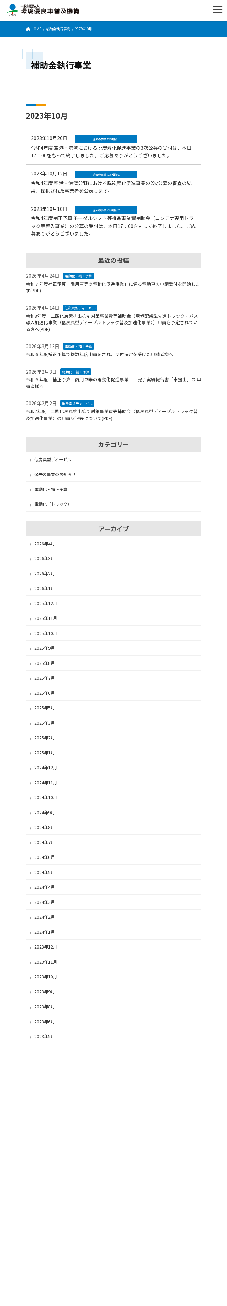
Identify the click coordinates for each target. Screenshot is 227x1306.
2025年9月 (44, 648)
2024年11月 (45, 783)
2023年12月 (45, 947)
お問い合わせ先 (113, 1202)
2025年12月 (45, 603)
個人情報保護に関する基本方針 (55, 1091)
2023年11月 (45, 962)
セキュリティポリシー (46, 1079)
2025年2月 (44, 738)
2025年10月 (45, 633)
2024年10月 (45, 797)
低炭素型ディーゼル (80, 307)
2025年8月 (44, 663)
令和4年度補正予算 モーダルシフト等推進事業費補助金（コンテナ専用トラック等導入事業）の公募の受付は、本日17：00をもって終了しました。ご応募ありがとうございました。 (113, 226)
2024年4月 (44, 887)
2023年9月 (44, 992)
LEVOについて (39, 1066)
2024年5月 (44, 872)
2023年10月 (45, 977)
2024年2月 (44, 917)
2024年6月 (44, 857)
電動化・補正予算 (78, 276)
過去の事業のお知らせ (55, 474)
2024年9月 (44, 812)
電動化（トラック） (53, 504)
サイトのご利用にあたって (50, 1103)
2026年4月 (44, 544)
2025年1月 (44, 753)
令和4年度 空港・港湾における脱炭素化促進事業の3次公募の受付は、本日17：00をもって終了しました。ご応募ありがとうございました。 (111, 151)
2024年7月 (44, 842)
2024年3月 (44, 902)
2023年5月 (44, 1036)
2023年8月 (44, 1006)
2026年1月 (44, 588)
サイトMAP (36, 1116)
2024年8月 (44, 827)
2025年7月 (44, 678)
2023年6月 (44, 1022)
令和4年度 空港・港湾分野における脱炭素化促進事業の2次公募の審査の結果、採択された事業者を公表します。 (111, 187)
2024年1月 (44, 932)
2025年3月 (44, 723)
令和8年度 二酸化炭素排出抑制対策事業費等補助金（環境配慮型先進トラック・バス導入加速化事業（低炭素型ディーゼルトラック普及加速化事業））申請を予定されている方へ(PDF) (112, 322)
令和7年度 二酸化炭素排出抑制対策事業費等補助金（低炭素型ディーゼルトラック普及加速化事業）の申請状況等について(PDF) (112, 414)
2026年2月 (44, 573)
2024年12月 (45, 767)
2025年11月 (45, 618)
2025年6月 (44, 693)
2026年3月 (44, 558)
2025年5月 (44, 708)
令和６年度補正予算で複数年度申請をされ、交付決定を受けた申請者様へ (99, 354)
